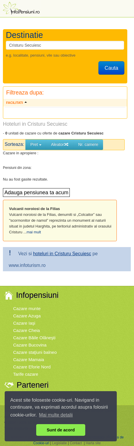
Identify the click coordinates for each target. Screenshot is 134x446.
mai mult (34, 232)
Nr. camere (88, 144)
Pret (35, 144)
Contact (76, 443)
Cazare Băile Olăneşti (34, 337)
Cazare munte (27, 308)
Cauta (111, 68)
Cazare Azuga (27, 315)
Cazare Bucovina (29, 344)
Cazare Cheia (26, 330)
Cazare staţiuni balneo (35, 352)
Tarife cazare (25, 374)
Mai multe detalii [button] (56, 414)
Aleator (60, 144)
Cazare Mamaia (28, 359)
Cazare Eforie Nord (32, 366)
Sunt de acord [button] (61, 430)
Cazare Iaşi (24, 323)
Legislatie (59, 443)
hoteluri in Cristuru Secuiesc (62, 253)
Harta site (93, 443)
